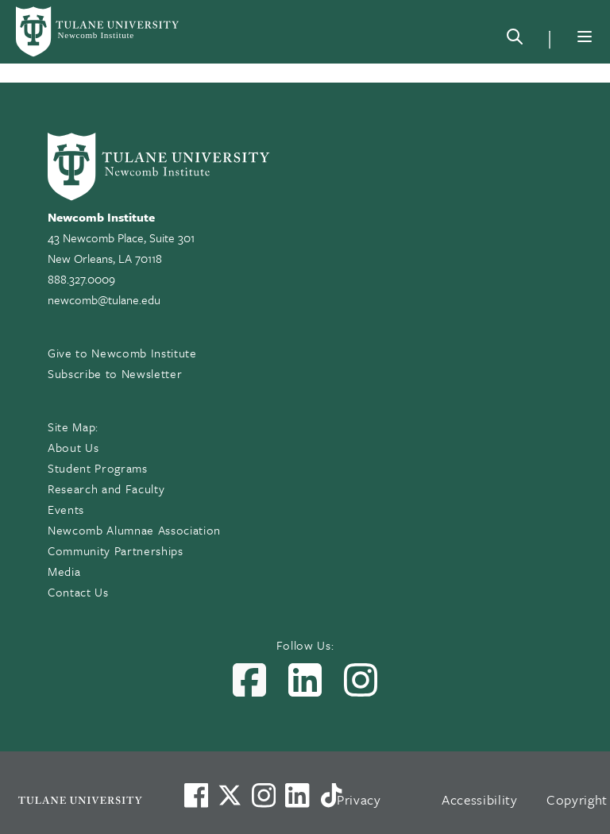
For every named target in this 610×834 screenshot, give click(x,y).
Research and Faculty (106, 488)
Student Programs (98, 468)
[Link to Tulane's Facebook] (264, 795)
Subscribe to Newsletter (115, 373)
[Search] (514, 39)
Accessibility (480, 799)
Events (66, 509)
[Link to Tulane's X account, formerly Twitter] (229, 795)
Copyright (577, 799)
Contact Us (78, 591)
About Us (73, 447)
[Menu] (584, 36)
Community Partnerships (115, 550)
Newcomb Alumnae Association (134, 530)
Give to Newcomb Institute (122, 352)
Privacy (359, 799)
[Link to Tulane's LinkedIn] (297, 795)
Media (64, 571)
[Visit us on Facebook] (196, 795)
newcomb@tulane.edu (104, 299)
